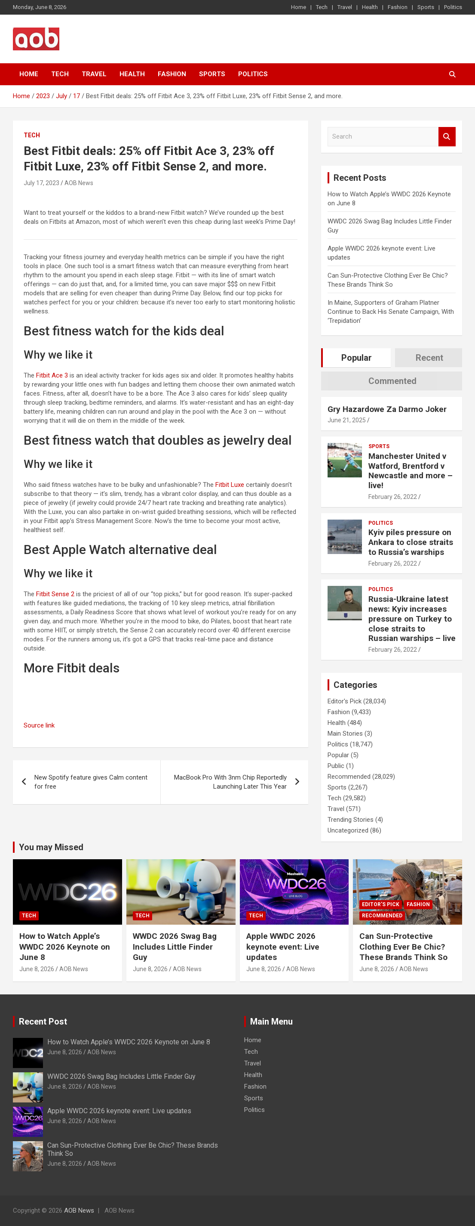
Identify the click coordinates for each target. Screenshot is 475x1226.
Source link (39, 725)
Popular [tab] (356, 358)
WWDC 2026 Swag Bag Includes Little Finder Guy (175, 946)
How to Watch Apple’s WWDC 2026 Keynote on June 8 (64, 946)
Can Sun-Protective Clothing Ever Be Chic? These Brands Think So (403, 946)
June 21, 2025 (347, 420)
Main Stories (345, 733)
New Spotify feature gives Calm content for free (90, 782)
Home (298, 7)
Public (336, 766)
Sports (425, 7)
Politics (453, 7)
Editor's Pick (345, 701)
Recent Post (43, 1021)
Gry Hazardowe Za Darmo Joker (387, 409)
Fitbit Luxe (229, 485)
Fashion (398, 7)
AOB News (78, 183)
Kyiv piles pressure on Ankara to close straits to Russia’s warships (410, 542)
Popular (338, 755)
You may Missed (51, 847)
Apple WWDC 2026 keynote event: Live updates (282, 946)
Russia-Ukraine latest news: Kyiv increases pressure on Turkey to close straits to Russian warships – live (412, 618)
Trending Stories (351, 820)
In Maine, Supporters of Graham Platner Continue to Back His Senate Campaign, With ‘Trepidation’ (391, 312)
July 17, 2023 (41, 183)
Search (447, 136)
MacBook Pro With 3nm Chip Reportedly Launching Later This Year (230, 782)
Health (370, 7)
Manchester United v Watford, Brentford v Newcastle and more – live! (410, 470)
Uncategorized (348, 830)
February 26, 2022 (392, 496)
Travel (344, 7)
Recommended (349, 776)
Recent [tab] (429, 358)
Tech (322, 7)
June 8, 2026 (36, 969)
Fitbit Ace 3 (52, 375)
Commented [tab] (392, 381)
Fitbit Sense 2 (55, 594)
